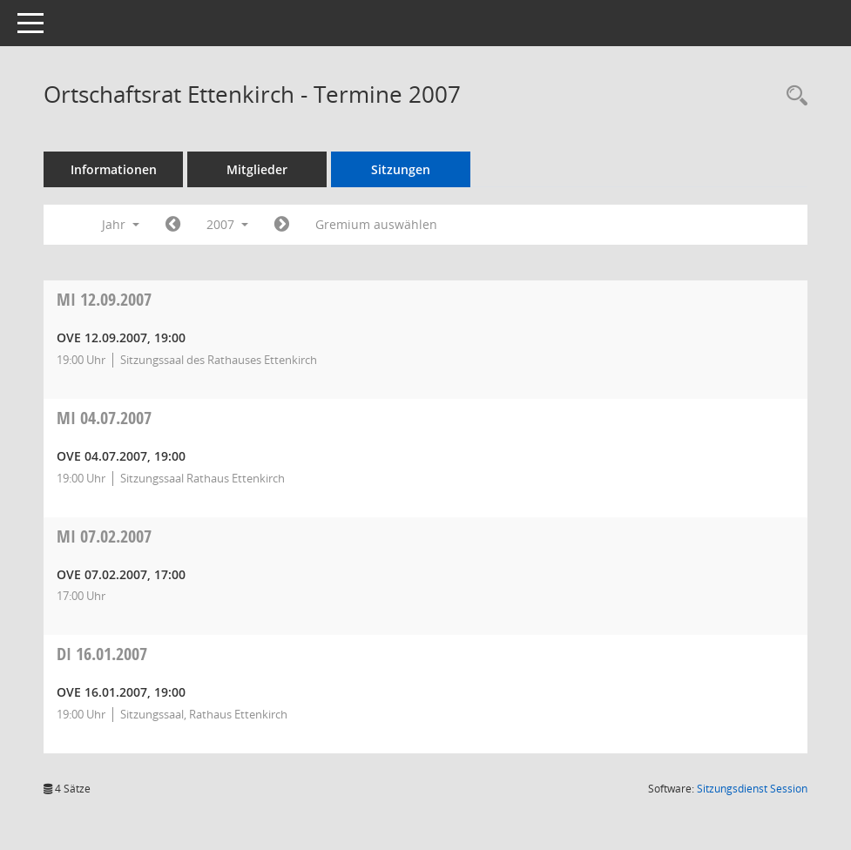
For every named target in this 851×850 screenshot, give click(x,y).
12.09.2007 (104, 299)
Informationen (114, 169)
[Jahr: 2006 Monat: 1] (172, 224)
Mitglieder (256, 169)
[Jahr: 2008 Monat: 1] (281, 224)
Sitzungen (400, 169)
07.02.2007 (104, 536)
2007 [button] (227, 224)
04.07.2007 (104, 417)
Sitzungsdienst (752, 788)
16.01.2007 (102, 653)
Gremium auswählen (376, 224)
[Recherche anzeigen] (792, 96)
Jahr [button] (120, 224)
